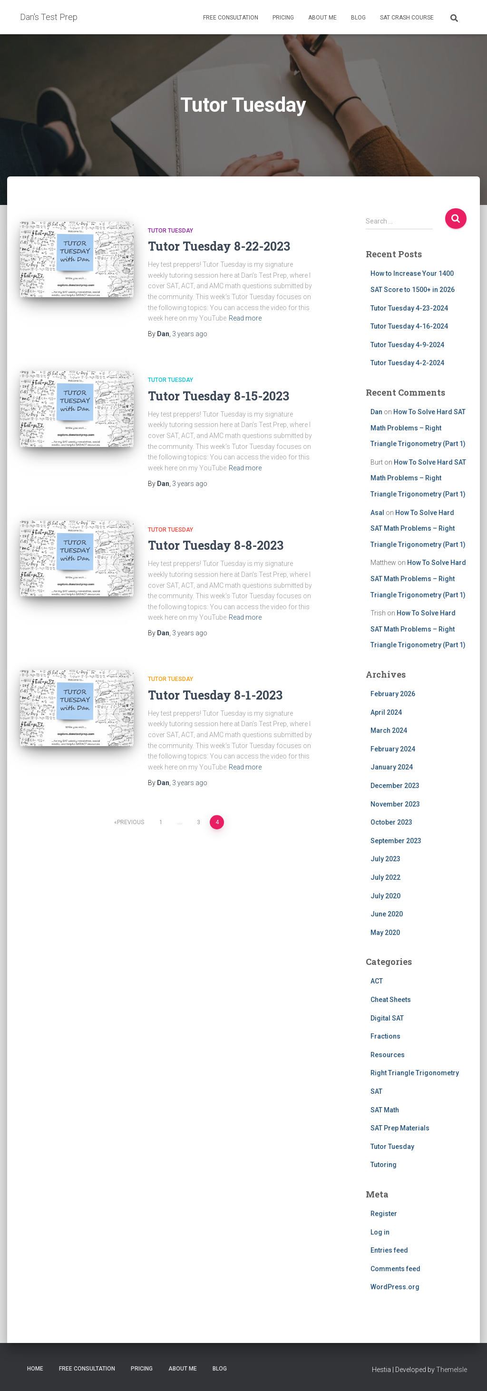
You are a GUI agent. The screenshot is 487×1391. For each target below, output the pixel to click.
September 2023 (395, 841)
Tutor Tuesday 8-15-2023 (218, 396)
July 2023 (385, 859)
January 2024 (391, 767)
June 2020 (386, 914)
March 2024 (388, 730)
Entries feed (389, 1250)
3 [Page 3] (198, 822)
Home (35, 1368)
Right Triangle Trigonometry (414, 1073)
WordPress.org (394, 1287)
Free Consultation (230, 17)
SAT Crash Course (407, 17)
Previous (130, 822)
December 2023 (394, 785)
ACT (376, 981)
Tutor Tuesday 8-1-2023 (215, 695)
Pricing (283, 17)
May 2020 (385, 932)
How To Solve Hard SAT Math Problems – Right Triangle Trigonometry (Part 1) (418, 427)
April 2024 (386, 712)
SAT (376, 1091)
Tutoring (383, 1164)
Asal (377, 512)
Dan (376, 412)
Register (383, 1213)
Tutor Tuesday (170, 230)
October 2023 (391, 822)
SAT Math (384, 1110)
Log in (380, 1232)
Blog (358, 17)
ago (189, 334)
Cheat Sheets (390, 999)
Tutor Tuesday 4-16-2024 (409, 326)
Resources (387, 1055)
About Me (322, 17)
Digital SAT (387, 1018)
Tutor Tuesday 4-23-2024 (409, 308)
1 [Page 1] (161, 822)
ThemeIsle (451, 1369)
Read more (245, 318)
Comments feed (395, 1269)
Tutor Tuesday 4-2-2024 (407, 363)
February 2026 (392, 694)
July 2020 (385, 896)
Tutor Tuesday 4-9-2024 (407, 345)
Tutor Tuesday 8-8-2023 (215, 545)
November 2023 (395, 804)
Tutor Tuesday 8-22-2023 (219, 246)
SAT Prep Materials (399, 1128)
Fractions (385, 1036)
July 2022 (385, 877)
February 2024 (392, 749)
